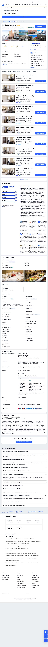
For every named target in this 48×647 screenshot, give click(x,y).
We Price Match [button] (31, 27)
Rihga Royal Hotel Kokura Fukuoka (23, 532)
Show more (4, 64)
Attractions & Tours (26, 4)
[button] (35, 2)
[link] (33, 2)
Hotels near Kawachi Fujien (21, 549)
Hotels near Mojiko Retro (31, 549)
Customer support (5, 566)
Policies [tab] (34, 71)
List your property (35, 572)
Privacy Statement (20, 574)
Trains (12, 4)
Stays (3, 4)
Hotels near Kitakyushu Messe (33, 547)
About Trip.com (20, 566)
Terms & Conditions (20, 572)
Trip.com (3, 503)
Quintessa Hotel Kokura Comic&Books (27, 530)
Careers (18, 570)
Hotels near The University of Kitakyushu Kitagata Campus (16, 554)
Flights (7, 4)
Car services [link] (17, 4)
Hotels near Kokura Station (11, 556)
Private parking (6, 261)
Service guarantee (5, 568)
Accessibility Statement (21, 576)
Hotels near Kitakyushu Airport (34, 554)
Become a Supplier (35, 576)
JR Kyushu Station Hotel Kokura (11, 540)
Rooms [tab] (9, 71)
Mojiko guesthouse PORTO (11, 532)
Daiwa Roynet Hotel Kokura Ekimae (12, 530)
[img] (10, 35)
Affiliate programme (35, 570)
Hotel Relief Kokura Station (23, 540)
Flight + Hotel (35, 4)
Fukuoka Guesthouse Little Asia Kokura (13, 535)
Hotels (7, 503)
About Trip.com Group (21, 578)
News (18, 568)
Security (33, 578)
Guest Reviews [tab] (16, 71)
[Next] (45, 276)
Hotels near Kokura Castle (10, 549)
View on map (32, 67)
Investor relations (35, 566)
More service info (5, 570)
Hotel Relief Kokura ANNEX (35, 532)
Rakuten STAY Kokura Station (11, 537)
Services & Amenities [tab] (26, 71)
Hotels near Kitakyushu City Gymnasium (13, 544)
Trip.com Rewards (35, 568)
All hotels (33, 574)
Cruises (41, 4)
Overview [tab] (4, 71)
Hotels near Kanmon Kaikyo (11, 547)
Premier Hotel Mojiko (25, 535)
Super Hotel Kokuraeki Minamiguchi (24, 537)
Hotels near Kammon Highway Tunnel (28, 544)
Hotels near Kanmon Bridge (22, 547)
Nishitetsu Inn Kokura (9, 25)
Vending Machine (6, 346)
